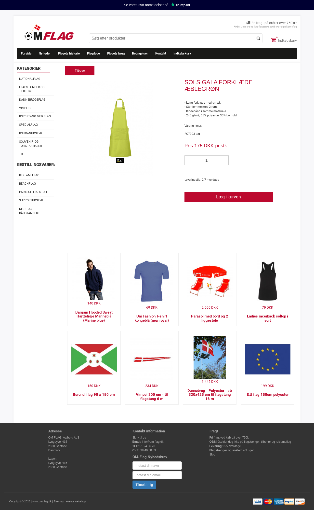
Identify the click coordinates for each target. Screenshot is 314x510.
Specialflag (28, 124)
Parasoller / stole (33, 192)
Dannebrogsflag (32, 99)
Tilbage (80, 70)
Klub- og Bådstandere (29, 211)
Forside (26, 53)
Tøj (22, 154)
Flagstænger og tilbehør (31, 89)
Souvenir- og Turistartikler (30, 144)
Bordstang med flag (35, 116)
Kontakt (160, 53)
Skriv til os (139, 437)
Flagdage (93, 53)
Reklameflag (29, 175)
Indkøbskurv (284, 40)
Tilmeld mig (144, 485)
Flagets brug (116, 53)
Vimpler (25, 108)
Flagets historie (69, 53)
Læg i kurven (228, 196)
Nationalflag (29, 79)
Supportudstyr (31, 200)
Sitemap (59, 501)
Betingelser (140, 53)
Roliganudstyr (30, 133)
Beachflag (27, 183)
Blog (212, 454)
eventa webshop (76, 501)
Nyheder (45, 53)
